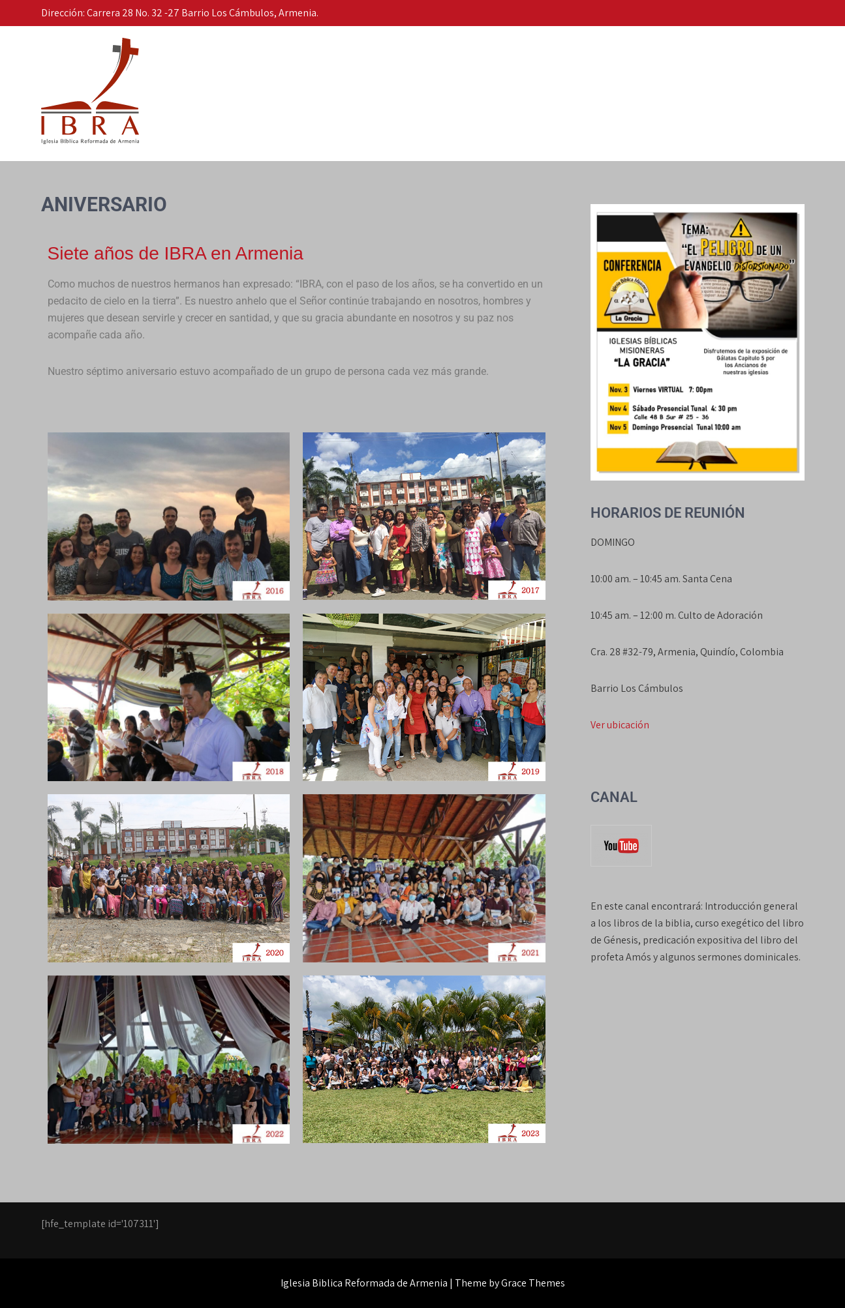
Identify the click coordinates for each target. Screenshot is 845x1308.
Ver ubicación (620, 725)
